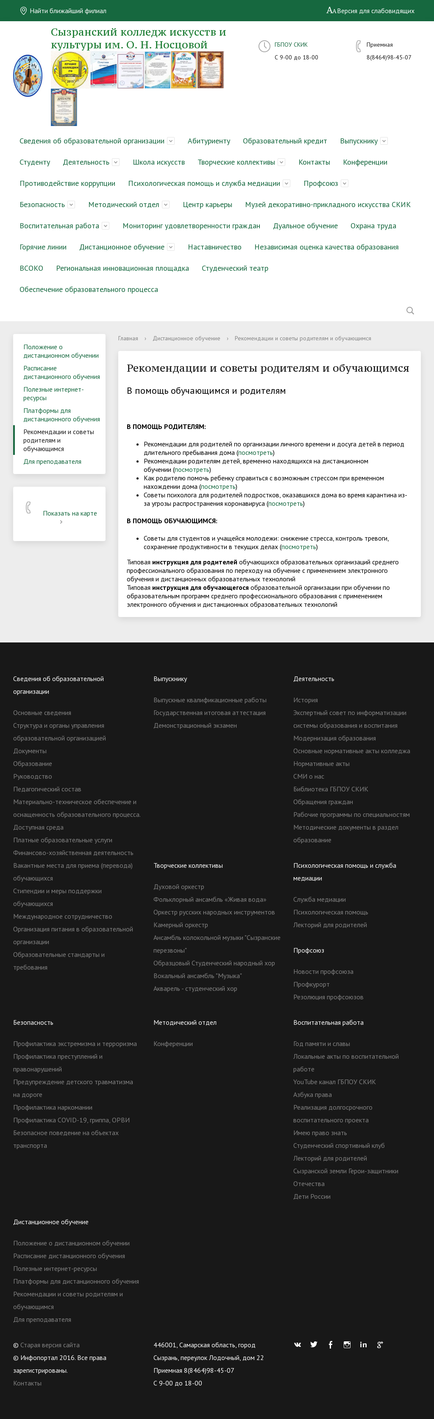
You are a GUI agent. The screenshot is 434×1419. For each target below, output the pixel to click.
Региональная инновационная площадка (122, 268)
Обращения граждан (323, 801)
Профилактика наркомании (52, 1107)
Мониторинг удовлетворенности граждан (191, 225)
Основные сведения (42, 712)
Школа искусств (159, 162)
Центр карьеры (207, 204)
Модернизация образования (334, 738)
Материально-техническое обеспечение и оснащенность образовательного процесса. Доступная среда (76, 814)
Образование (32, 763)
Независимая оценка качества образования (326, 247)
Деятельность (86, 162)
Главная (128, 338)
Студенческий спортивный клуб (339, 1145)
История (305, 699)
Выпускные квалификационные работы (210, 699)
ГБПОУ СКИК (291, 44)
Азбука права (312, 1094)
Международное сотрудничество (62, 916)
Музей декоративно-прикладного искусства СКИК (328, 204)
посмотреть (255, 452)
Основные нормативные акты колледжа (351, 750)
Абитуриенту (209, 141)
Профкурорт (311, 984)
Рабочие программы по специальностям (351, 814)
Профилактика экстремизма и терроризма (75, 1043)
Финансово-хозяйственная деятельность (73, 852)
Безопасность (42, 204)
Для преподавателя (52, 461)
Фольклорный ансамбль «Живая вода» (210, 899)
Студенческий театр (235, 268)
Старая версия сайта (50, 1344)
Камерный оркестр (180, 924)
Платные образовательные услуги (62, 840)
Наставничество (215, 247)
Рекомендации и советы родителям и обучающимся (58, 440)
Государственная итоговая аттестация (209, 712)
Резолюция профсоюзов (328, 997)
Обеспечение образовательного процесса (88, 289)
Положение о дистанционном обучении (61, 350)
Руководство (32, 776)
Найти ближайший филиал (62, 10)
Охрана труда (373, 225)
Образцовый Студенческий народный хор (214, 963)
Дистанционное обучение (121, 247)
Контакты (314, 162)
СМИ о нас (308, 776)
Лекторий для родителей (330, 924)
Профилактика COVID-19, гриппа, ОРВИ (71, 1120)
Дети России (312, 1196)
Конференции (365, 162)
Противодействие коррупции (67, 183)
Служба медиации (319, 899)
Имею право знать (320, 1132)
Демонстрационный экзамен (195, 725)
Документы (30, 750)
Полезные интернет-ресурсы (53, 393)
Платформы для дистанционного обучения (61, 414)
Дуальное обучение (305, 225)
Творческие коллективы (236, 162)
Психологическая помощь (330, 912)
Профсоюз (320, 183)
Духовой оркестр (178, 886)
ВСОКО (31, 268)
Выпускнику (359, 141)
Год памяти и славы (321, 1043)
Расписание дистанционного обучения (61, 372)
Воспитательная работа (59, 225)
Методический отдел (123, 204)
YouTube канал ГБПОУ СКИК (334, 1081)
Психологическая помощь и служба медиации (204, 183)
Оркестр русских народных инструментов (214, 912)
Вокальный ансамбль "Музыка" (197, 975)
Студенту (34, 162)
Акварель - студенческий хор (195, 988)
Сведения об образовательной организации (91, 141)
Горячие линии (43, 247)
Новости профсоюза (323, 971)
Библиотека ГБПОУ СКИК (330, 789)
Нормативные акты (321, 763)
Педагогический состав (47, 789)
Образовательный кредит (285, 141)
